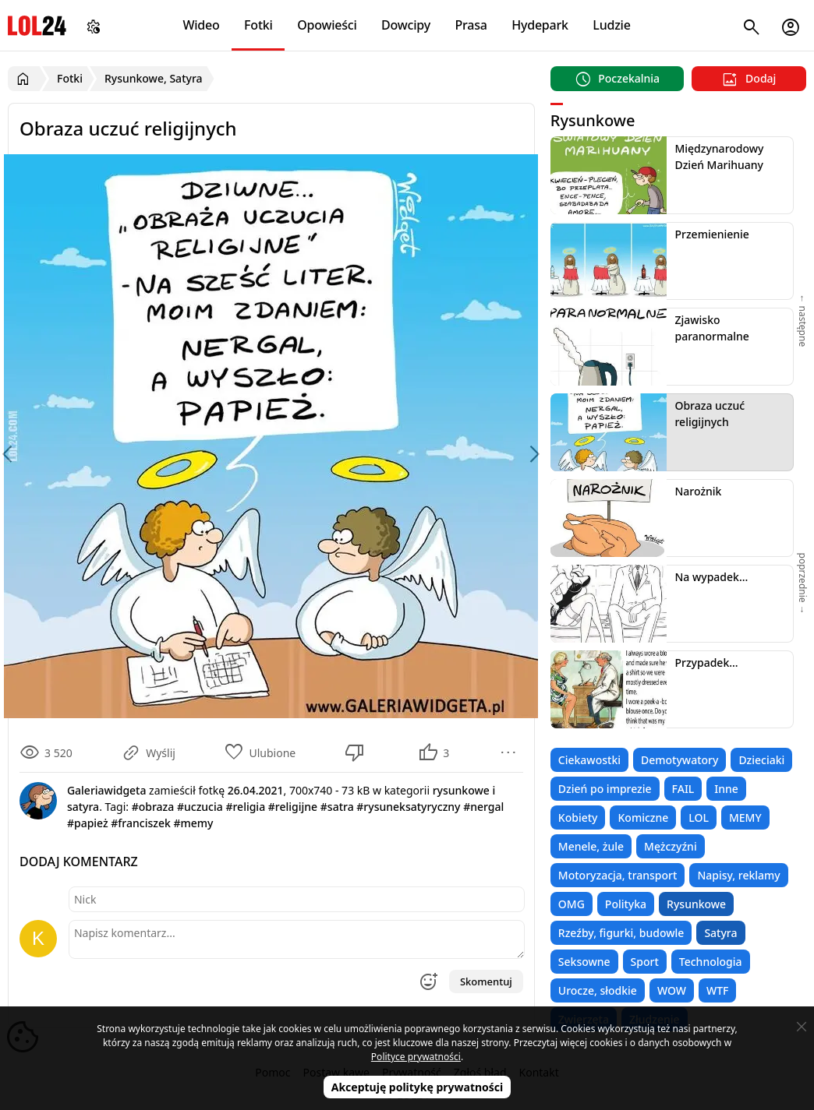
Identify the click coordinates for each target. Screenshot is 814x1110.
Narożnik (697, 491)
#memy (193, 823)
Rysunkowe (696, 904)
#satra (337, 806)
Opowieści (327, 24)
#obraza (153, 806)
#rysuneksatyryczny (408, 806)
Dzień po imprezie (605, 788)
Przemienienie (711, 234)
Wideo (200, 24)
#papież (87, 823)
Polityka (625, 904)
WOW (671, 990)
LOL (698, 817)
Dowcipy (405, 24)
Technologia (710, 961)
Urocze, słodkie (597, 990)
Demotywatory (679, 759)
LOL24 (37, 25)
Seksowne (584, 961)
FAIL (683, 788)
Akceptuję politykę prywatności (417, 1087)
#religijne (292, 806)
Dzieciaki (761, 759)
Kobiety (578, 817)
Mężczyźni (670, 846)
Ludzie (611, 24)
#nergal (483, 806)
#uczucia (200, 806)
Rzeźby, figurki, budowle (621, 932)
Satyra (720, 932)
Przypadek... (706, 662)
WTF (717, 990)
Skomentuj (486, 981)
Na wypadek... (711, 576)
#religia (245, 806)
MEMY (745, 817)
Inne (726, 788)
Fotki (258, 24)
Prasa (471, 24)
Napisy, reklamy (738, 875)
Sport (645, 961)
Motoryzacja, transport (618, 875)
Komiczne (643, 817)
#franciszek (140, 823)
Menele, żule (591, 846)
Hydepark (539, 24)
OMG (571, 904)
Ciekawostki (589, 759)
